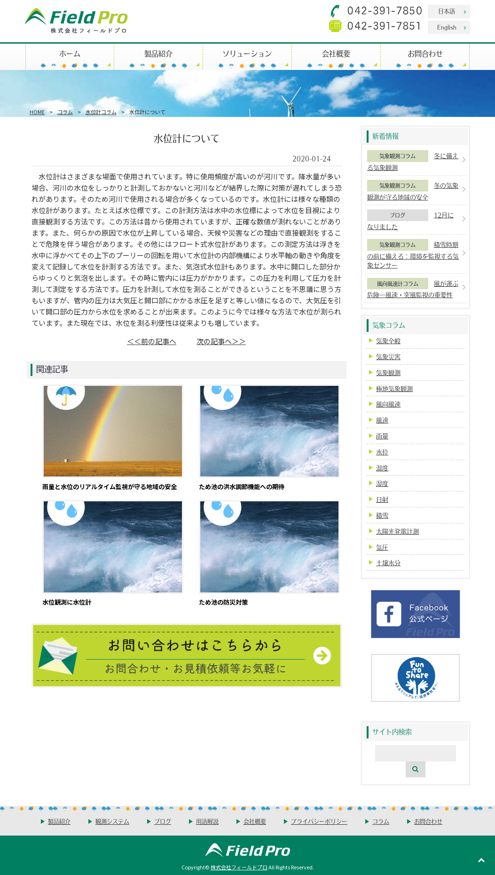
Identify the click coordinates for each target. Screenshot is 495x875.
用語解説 (207, 821)
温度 (382, 468)
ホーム (69, 53)
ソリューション (247, 53)
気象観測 (388, 372)
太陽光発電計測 (397, 531)
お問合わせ (425, 53)
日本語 (446, 11)
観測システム (112, 821)
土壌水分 (388, 563)
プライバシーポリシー (319, 821)
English (446, 27)
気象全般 (388, 341)
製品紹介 (158, 53)
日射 (382, 499)
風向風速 (388, 404)
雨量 (382, 436)
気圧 (382, 547)
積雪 (382, 515)
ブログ (397, 215)
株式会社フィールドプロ (239, 867)
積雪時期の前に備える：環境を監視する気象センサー (413, 254)
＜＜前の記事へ (151, 341)
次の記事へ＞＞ (221, 341)
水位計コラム (101, 111)
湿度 (382, 483)
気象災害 (388, 357)
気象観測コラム (397, 156)
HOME (37, 111)
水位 (382, 452)
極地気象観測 (394, 388)
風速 (382, 420)
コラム (65, 111)
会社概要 (336, 53)
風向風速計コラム (397, 283)
